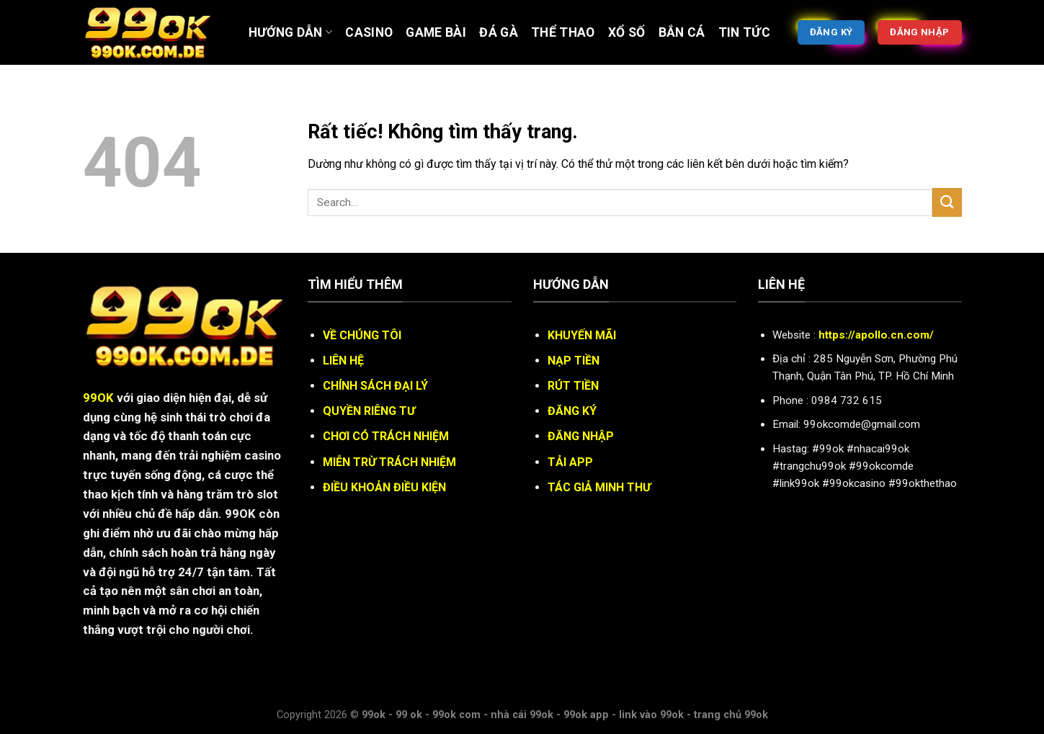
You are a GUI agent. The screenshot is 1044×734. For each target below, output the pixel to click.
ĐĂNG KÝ (572, 411)
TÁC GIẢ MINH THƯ (599, 487)
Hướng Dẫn (291, 32)
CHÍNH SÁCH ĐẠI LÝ (375, 386)
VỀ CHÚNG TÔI (362, 335)
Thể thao (563, 32)
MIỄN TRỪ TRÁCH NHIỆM (389, 462)
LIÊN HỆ (343, 360)
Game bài (436, 32)
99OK (98, 397)
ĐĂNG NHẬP (581, 436)
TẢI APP (570, 462)
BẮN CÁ (682, 32)
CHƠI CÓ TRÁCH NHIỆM (386, 436)
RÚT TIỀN (573, 386)
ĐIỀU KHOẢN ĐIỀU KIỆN (384, 487)
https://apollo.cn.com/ (876, 334)
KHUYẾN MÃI (582, 335)
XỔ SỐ (627, 32)
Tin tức (744, 32)
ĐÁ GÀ (498, 32)
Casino (369, 32)
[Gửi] (946, 202)
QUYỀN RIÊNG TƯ (369, 411)
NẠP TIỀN (573, 360)
